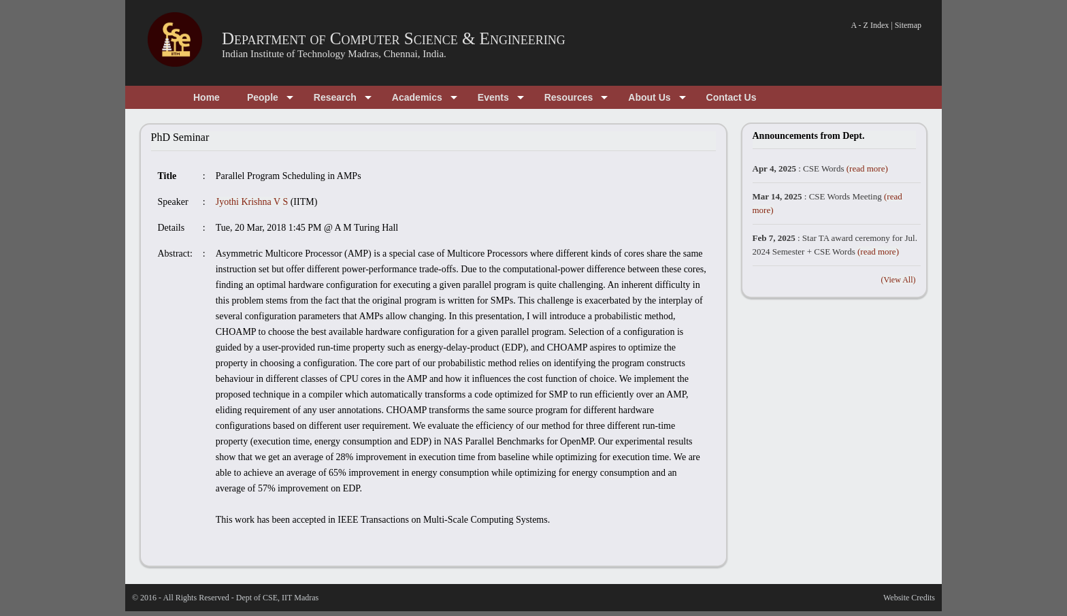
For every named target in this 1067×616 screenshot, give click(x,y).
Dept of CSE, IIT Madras (277, 597)
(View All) (898, 280)
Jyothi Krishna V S (252, 202)
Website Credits (909, 597)
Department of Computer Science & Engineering (393, 38)
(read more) (867, 168)
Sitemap (908, 25)
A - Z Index (870, 25)
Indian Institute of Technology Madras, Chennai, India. (334, 53)
